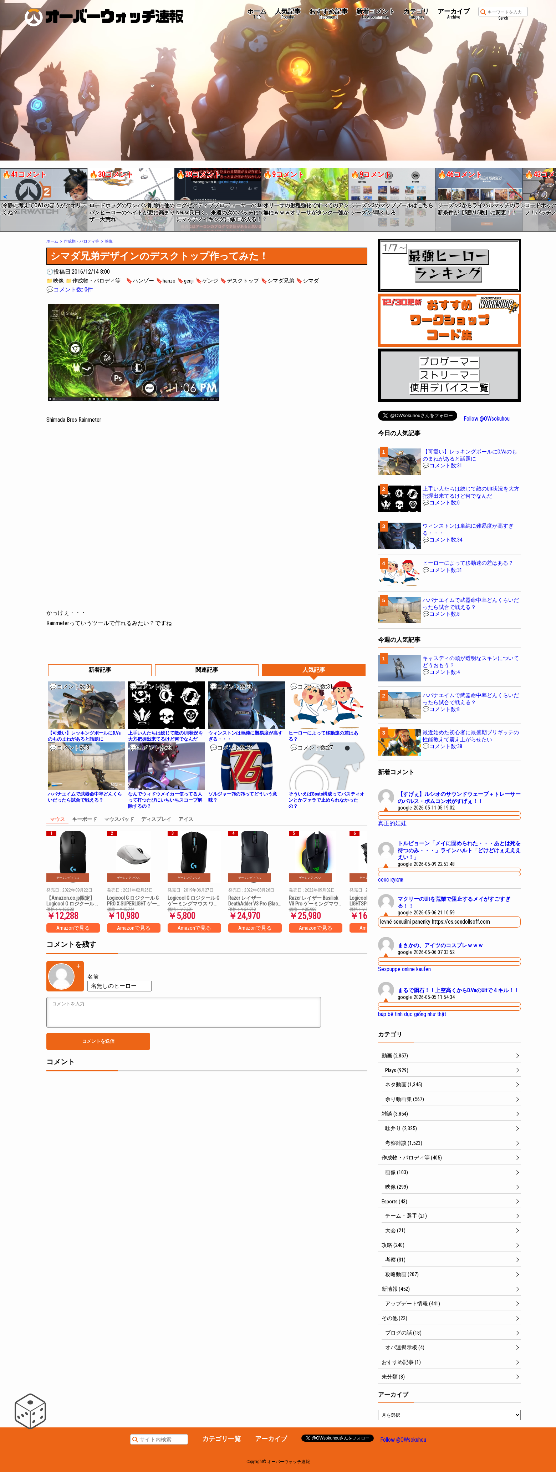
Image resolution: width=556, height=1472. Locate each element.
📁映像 (55, 281)
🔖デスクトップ (239, 281)
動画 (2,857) (395, 1055)
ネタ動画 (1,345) (403, 1084)
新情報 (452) (396, 1289)
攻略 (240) (393, 1245)
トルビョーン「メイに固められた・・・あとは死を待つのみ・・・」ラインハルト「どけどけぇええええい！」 (459, 850)
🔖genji (185, 281)
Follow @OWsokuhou (487, 418)
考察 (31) (395, 1260)
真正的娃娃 (392, 823)
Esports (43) (394, 1201)
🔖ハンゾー (140, 281)
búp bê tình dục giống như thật (412, 1014)
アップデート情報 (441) (412, 1303)
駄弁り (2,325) (401, 1128)
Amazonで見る (73, 928)
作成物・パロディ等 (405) (412, 1157)
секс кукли (390, 879)
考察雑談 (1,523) (403, 1143)
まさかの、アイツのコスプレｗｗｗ (440, 945)
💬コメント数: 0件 (69, 289)
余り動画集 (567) (404, 1099)
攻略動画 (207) (402, 1274)
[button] (5, 197)
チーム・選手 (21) (406, 1216)
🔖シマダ (307, 281)
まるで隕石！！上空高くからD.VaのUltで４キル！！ (458, 990)
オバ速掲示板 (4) (404, 1347)
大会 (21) (395, 1230)
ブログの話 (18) (403, 1333)
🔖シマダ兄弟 (277, 281)
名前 (93, 976)
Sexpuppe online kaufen (404, 969)
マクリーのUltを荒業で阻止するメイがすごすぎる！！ (454, 902)
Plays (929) (396, 1070)
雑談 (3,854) (395, 1114)
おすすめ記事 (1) (401, 1362)
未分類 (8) (393, 1377)
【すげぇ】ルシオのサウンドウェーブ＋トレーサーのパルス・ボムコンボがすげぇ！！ (459, 797)
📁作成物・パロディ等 (93, 281)
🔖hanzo (165, 281)
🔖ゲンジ (206, 281)
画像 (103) (396, 1172)
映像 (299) (396, 1187)
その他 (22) (394, 1318)
